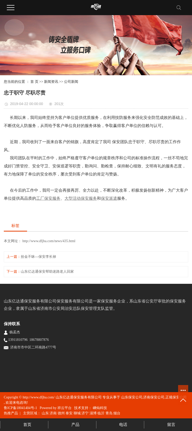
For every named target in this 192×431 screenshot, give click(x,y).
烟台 (116, 413)
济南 (53, 413)
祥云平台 (64, 408)
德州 (61, 413)
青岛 (109, 413)
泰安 (69, 413)
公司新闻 (71, 82)
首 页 (34, 82)
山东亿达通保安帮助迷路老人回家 (47, 271)
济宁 (85, 413)
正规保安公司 (176, 397)
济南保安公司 (153, 397)
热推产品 (11, 413)
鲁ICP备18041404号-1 (20, 408)
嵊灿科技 (99, 408)
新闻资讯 (51, 82)
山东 (45, 413)
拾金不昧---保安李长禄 (38, 257)
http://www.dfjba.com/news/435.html (48, 241)
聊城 (77, 413)
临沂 (100, 413)
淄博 (93, 413)
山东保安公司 (131, 397)
